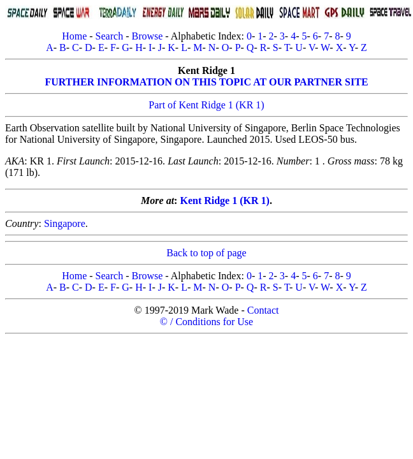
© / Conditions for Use (206, 321)
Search (110, 36)
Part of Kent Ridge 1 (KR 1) (206, 104)
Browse (147, 36)
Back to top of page (206, 252)
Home (74, 36)
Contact (263, 310)
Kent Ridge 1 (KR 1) (224, 200)
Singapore (64, 223)
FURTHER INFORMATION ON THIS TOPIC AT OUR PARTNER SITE (206, 81)
